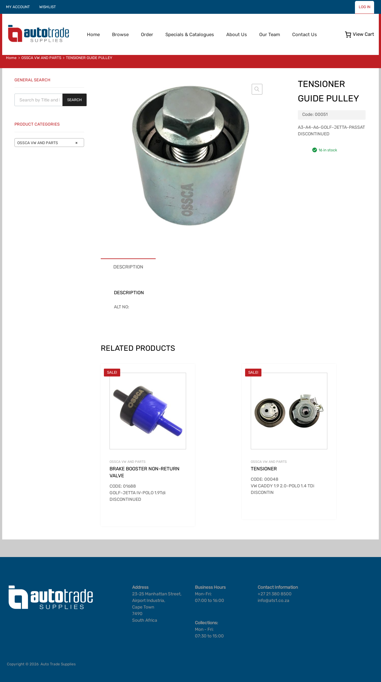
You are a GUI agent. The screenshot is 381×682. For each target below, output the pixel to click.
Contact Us (304, 34)
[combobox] (49, 142)
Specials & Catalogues (189, 34)
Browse (120, 34)
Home (93, 34)
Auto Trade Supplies (58, 664)
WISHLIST (47, 7)
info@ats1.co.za (273, 600)
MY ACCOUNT (18, 7)
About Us (236, 34)
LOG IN (364, 7)
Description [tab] (128, 267)
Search (74, 100)
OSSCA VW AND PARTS (41, 58)
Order (147, 34)
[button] (257, 89)
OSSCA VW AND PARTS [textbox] (47, 142)
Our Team (269, 34)
